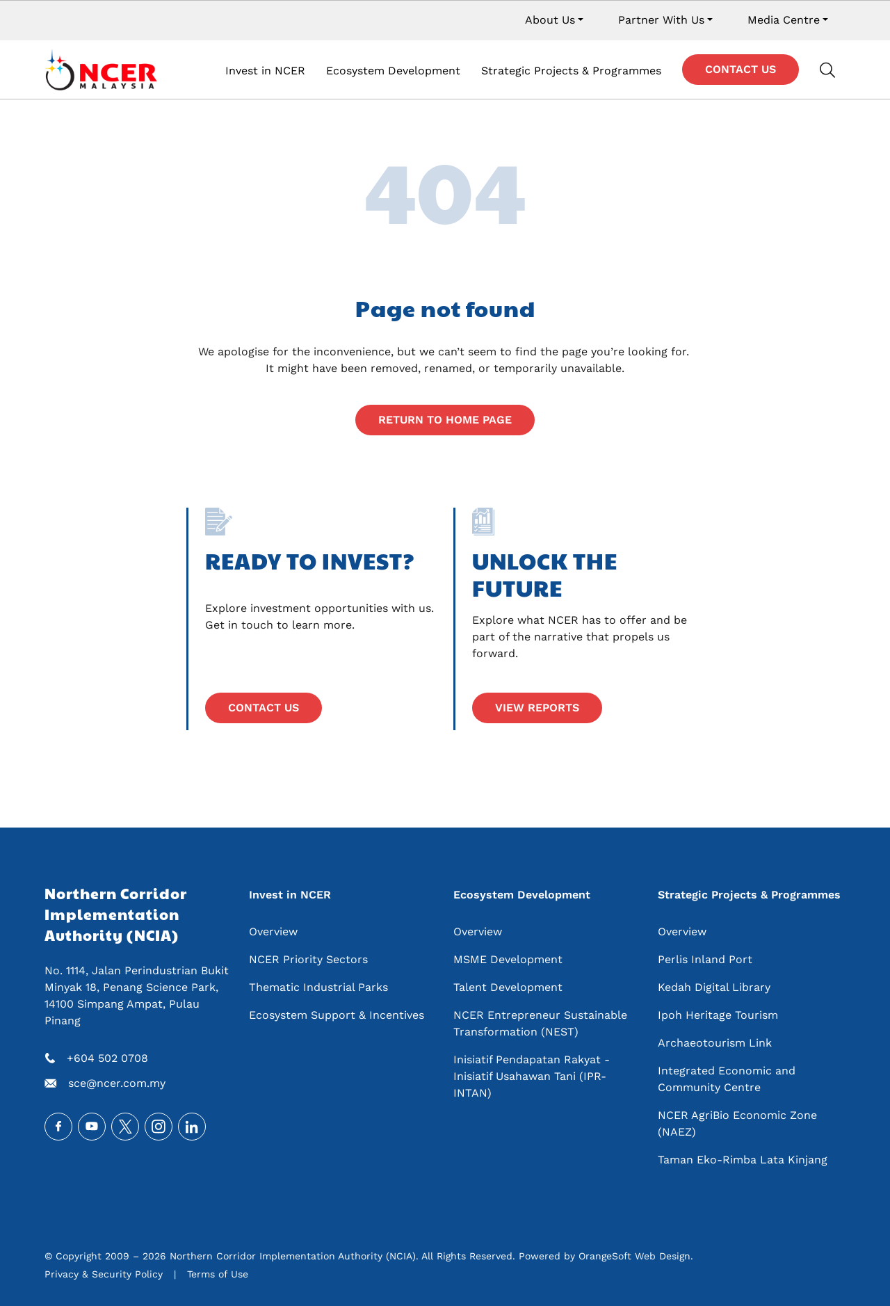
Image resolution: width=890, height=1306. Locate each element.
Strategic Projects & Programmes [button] (571, 70)
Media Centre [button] (783, 19)
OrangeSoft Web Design (634, 1255)
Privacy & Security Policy (103, 1274)
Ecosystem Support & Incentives (336, 1015)
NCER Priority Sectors (308, 959)
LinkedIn (192, 1126)
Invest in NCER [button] (265, 70)
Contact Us (740, 69)
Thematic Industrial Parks (318, 987)
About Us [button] (550, 19)
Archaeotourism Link (715, 1042)
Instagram (158, 1126)
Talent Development (508, 987)
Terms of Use (217, 1274)
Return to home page (445, 419)
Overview (273, 931)
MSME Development (508, 959)
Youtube (92, 1126)
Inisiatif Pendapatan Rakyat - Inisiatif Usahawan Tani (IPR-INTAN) (531, 1076)
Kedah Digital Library (714, 987)
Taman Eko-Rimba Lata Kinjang (742, 1159)
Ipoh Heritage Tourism (718, 1015)
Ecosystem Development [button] (393, 70)
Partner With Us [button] (661, 19)
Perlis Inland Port (705, 959)
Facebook (58, 1126)
